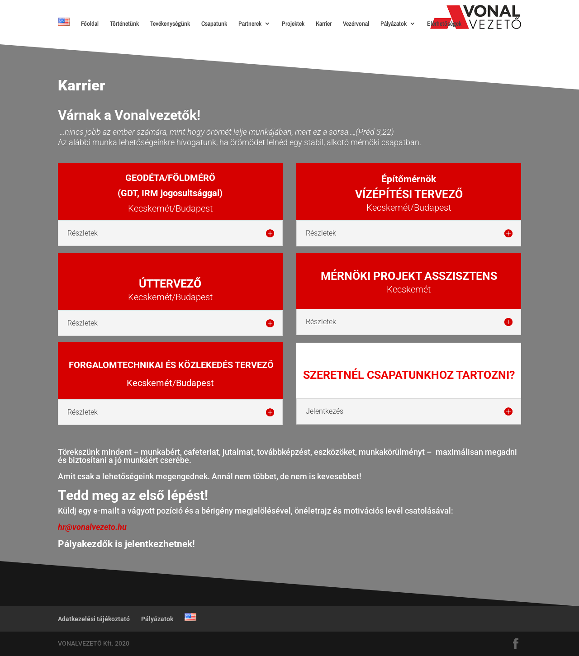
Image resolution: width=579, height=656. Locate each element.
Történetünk (124, 24)
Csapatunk (214, 24)
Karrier (324, 24)
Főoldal (90, 24)
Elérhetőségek (444, 24)
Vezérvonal (356, 24)
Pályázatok (393, 24)
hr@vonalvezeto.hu (92, 527)
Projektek (293, 24)
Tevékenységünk (170, 24)
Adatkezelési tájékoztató (94, 619)
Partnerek (249, 24)
